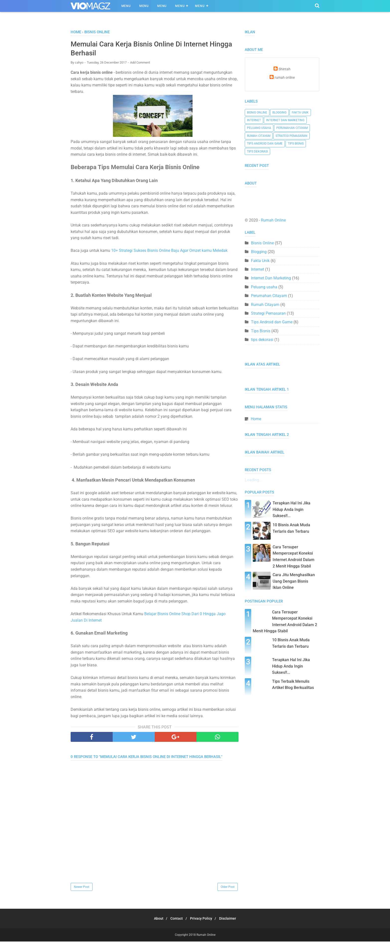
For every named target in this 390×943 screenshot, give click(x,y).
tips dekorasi (257, 151)
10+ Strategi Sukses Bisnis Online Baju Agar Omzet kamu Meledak (169, 252)
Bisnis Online (257, 112)
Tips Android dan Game (265, 143)
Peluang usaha (259, 128)
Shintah (285, 69)
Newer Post (81, 888)
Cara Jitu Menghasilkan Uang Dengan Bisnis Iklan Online (294, 581)
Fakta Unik (300, 112)
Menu (126, 6)
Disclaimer (231, 920)
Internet (254, 120)
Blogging (279, 112)
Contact (175, 920)
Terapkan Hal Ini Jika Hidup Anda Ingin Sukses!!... (291, 509)
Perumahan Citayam (292, 128)
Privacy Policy (202, 920)
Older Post (228, 888)
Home (256, 418)
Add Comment (140, 64)
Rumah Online (273, 220)
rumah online (285, 77)
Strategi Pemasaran (291, 136)
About (155, 920)
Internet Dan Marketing (285, 120)
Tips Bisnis (296, 143)
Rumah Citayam (258, 136)
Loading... (253, 480)
